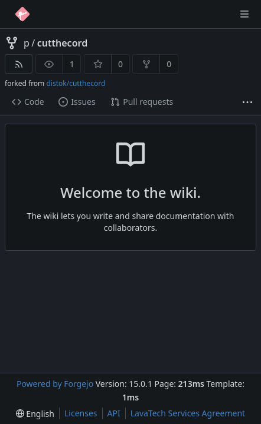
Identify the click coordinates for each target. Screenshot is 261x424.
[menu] (35, 413)
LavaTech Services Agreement (187, 413)
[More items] (247, 102)
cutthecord (62, 43)
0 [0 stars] (120, 63)
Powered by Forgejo (55, 383)
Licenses (80, 413)
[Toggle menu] (244, 14)
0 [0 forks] (169, 63)
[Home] (22, 14)
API (113, 413)
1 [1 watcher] (72, 63)
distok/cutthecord (75, 83)
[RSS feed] (18, 64)
